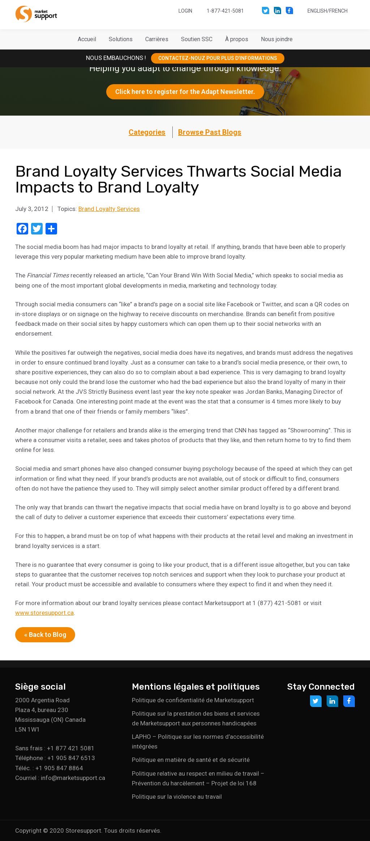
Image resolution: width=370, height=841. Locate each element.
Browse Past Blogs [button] (209, 132)
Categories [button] (147, 132)
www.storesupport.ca (44, 612)
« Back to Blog (45, 634)
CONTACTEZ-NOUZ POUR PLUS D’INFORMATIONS (217, 58)
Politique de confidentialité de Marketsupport (193, 700)
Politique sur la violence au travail (177, 796)
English (317, 11)
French (338, 11)
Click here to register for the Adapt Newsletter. (185, 91)
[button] (120, 39)
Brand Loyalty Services (109, 208)
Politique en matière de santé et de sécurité (191, 759)
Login (185, 11)
